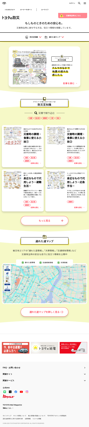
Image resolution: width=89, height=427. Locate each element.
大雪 (51, 118)
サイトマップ (7, 416)
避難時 (45, 118)
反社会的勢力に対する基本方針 (13, 419)
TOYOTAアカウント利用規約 (56, 416)
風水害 (37, 118)
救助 (58, 118)
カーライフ (44, 9)
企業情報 (28, 419)
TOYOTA (4, 3)
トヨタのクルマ (10, 9)
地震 (30, 118)
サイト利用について (19, 416)
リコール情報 (37, 419)
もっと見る (51, 220)
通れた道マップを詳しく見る (46, 312)
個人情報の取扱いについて (37, 416)
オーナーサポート (26, 9)
